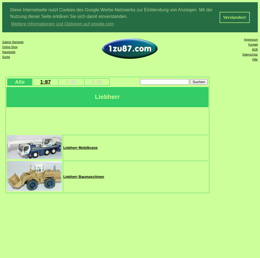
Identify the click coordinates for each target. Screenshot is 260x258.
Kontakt (253, 44)
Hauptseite (9, 51)
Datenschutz (250, 54)
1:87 (45, 82)
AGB (255, 49)
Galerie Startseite (13, 41)
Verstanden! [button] (234, 17)
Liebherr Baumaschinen (83, 176)
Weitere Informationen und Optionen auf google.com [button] (62, 24)
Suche (6, 56)
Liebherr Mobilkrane (80, 147)
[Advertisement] (107, 120)
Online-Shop (10, 46)
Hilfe (255, 59)
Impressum (251, 39)
